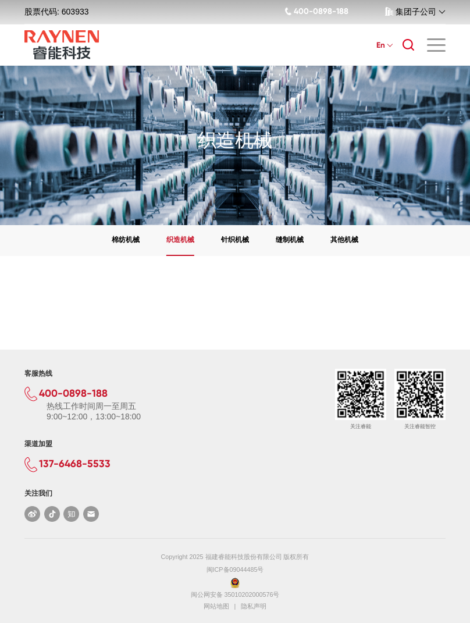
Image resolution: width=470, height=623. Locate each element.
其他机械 (344, 240)
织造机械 (180, 240)
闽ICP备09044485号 (235, 569)
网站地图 (216, 606)
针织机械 (235, 240)
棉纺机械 (126, 240)
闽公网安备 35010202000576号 (235, 594)
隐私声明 (253, 606)
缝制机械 (290, 240)
